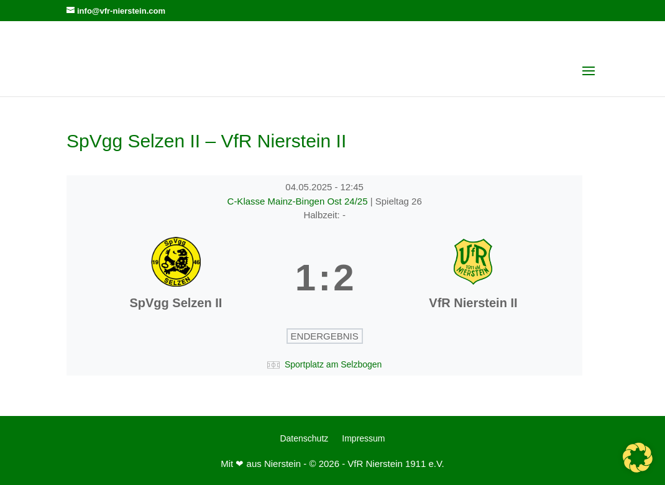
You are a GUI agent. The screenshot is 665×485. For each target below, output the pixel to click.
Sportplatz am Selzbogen (333, 364)
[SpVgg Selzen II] (175, 278)
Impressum (363, 438)
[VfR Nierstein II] (473, 278)
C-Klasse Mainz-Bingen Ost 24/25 (298, 201)
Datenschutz (304, 438)
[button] (637, 457)
